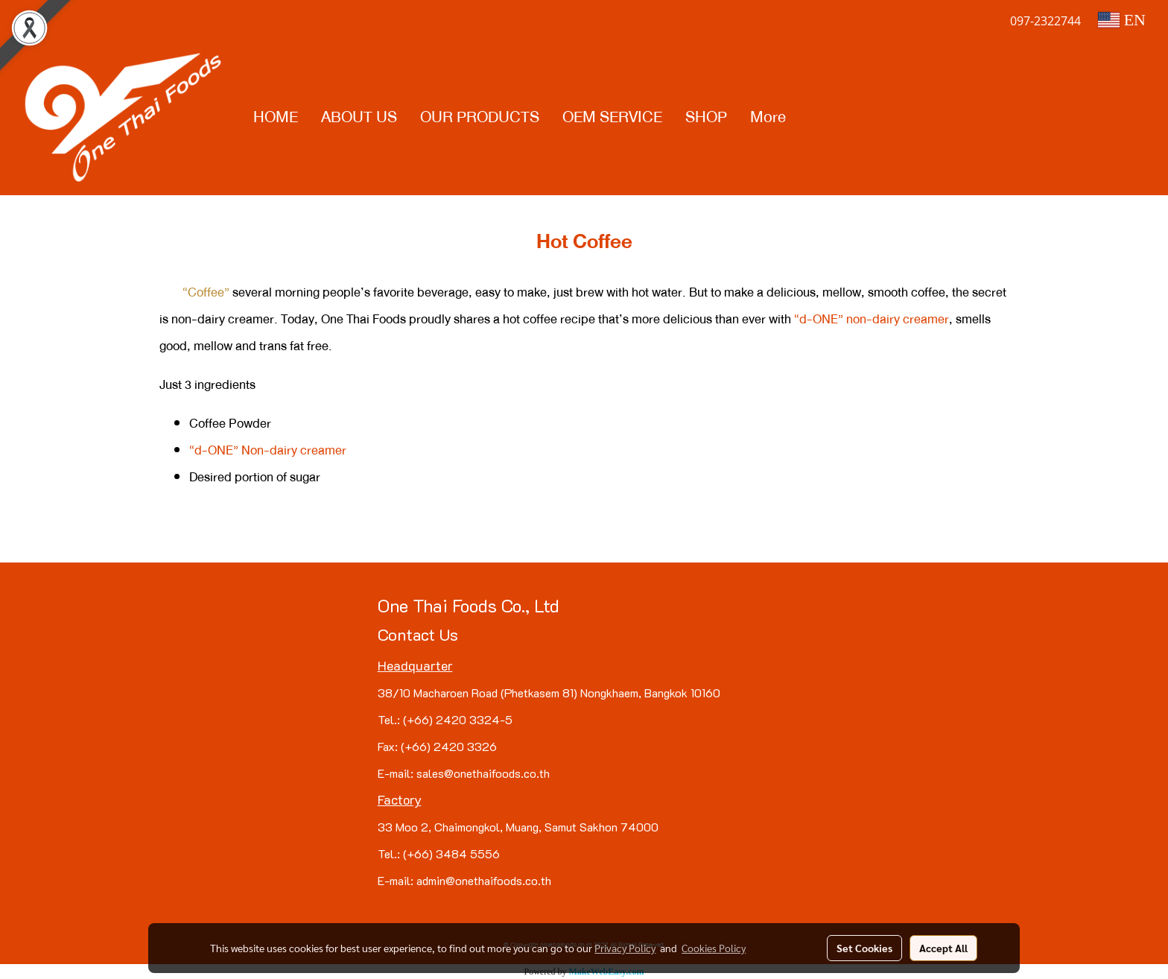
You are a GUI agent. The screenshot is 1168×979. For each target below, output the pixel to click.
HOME (275, 117)
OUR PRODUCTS (479, 117)
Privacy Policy (625, 947)
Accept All (943, 947)
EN (1122, 19)
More (768, 117)
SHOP (706, 117)
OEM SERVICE (612, 117)
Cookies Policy (714, 947)
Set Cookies (864, 947)
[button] (810, 118)
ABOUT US (359, 117)
